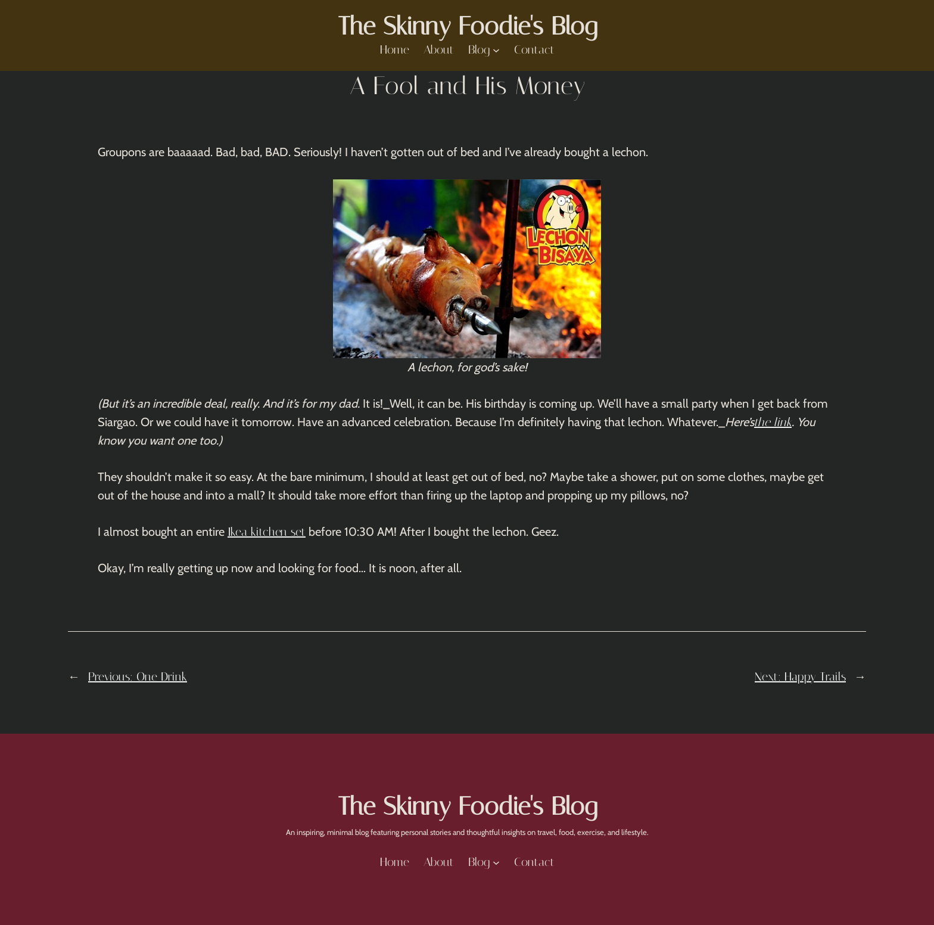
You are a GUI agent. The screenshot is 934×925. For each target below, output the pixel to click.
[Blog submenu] (496, 50)
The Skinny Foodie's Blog (467, 26)
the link (773, 422)
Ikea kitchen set (267, 531)
